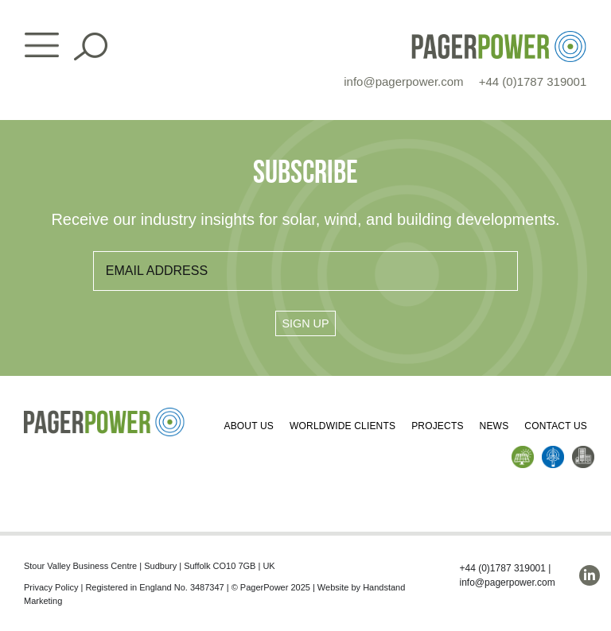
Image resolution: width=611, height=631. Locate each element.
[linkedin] (589, 575)
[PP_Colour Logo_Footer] (104, 413)
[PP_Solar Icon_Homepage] (523, 452)
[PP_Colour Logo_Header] (498, 37)
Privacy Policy (51, 587)
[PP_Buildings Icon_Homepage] (583, 452)
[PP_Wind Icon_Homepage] (553, 452)
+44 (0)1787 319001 (533, 81)
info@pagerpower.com (403, 81)
